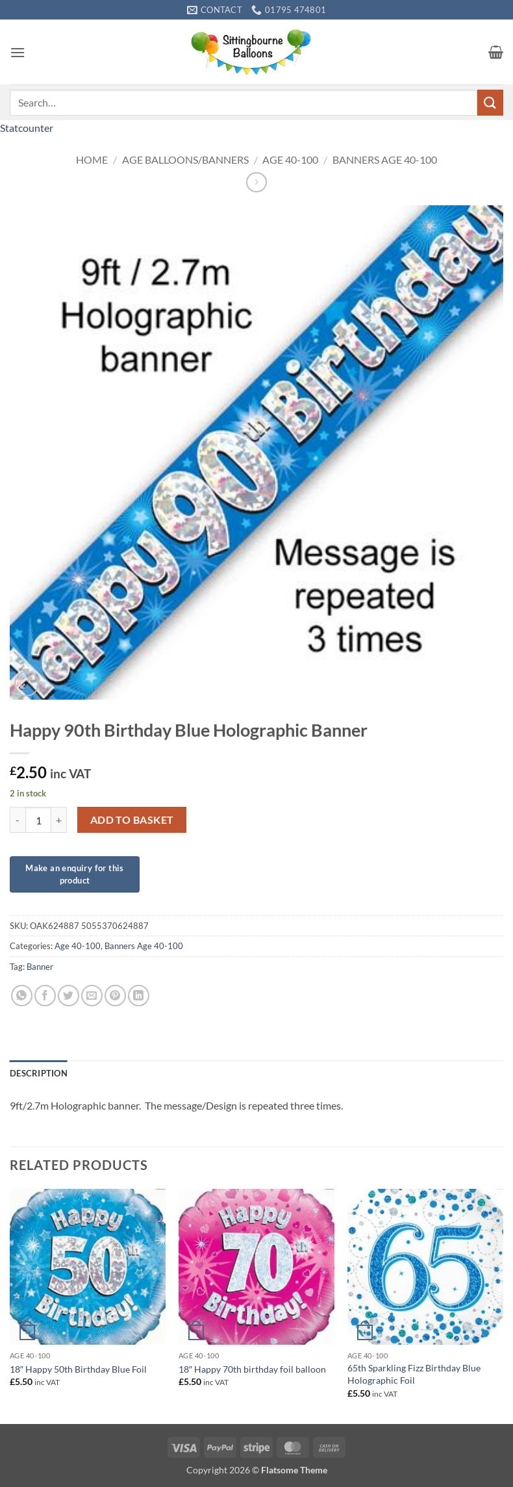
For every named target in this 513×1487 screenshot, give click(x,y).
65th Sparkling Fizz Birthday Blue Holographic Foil (414, 1374)
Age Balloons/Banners (185, 159)
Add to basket (132, 820)
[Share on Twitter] (68, 995)
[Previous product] (256, 182)
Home (92, 159)
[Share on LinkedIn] (138, 995)
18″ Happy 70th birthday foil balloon (252, 1369)
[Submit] (490, 102)
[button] (17, 52)
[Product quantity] (38, 820)
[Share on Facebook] (45, 995)
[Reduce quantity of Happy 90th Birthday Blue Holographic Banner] (17, 820)
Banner (40, 966)
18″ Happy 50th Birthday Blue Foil (78, 1369)
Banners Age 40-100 (384, 159)
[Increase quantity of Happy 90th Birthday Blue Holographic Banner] (59, 820)
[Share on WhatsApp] (21, 995)
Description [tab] (39, 1073)
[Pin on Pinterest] (115, 995)
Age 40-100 (290, 159)
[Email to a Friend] (92, 995)
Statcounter (26, 127)
